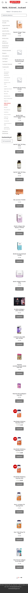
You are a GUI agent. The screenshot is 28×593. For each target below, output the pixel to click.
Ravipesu (4, 53)
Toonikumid (6, 121)
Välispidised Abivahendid (5, 132)
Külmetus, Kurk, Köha (7, 83)
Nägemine (6, 100)
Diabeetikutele (7, 77)
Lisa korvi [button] (19, 39)
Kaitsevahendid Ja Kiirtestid (6, 34)
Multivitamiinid (7, 96)
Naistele (5, 107)
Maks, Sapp (6, 91)
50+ (5, 69)
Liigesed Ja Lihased (8, 88)
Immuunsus (6, 80)
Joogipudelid (5, 28)
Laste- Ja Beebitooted (5, 42)
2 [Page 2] (18, 577)
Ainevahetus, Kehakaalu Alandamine (6, 73)
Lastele (5, 86)
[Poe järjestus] (14, 15)
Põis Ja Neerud (7, 109)
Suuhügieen (5, 58)
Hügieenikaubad (6, 25)
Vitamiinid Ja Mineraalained (7, 128)
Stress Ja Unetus (7, 114)
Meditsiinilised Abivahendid (5, 46)
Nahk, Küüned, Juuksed (7, 104)
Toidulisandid (5, 67)
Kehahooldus (5, 38)
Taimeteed (4, 61)
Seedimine (6, 112)
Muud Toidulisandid (8, 98)
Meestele (6, 93)
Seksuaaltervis (5, 56)
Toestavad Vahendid (7, 64)
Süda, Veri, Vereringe (6, 117)
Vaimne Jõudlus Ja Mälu (7, 124)
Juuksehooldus (5, 31)
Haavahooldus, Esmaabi (5, 21)
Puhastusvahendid (6, 50)
